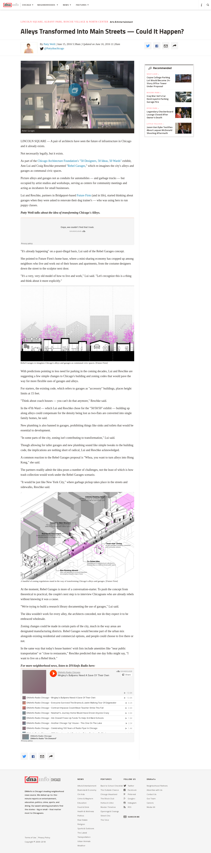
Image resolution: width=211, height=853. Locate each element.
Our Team (151, 798)
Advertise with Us (154, 790)
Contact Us (151, 794)
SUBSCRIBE (132, 816)
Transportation (83, 837)
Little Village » (155, 124)
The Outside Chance (110, 790)
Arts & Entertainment (121, 22)
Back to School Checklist (112, 785)
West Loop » (153, 74)
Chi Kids (81, 794)
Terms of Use (30, 837)
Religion (81, 824)
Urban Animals (83, 841)
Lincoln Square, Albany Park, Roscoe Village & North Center (64, 22)
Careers (150, 802)
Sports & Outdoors (85, 828)
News (67, 4)
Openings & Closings (110, 811)
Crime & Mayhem (85, 798)
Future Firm (84, 195)
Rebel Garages (76, 165)
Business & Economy (86, 790)
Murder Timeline (108, 807)
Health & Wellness (85, 811)
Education (82, 802)
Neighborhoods (47, 4)
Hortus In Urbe (107, 802)
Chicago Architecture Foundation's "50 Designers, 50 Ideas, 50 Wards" (80, 161)
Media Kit (151, 807)
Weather (81, 845)
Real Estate (82, 819)
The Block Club (107, 798)
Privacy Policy (44, 837)
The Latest (82, 832)
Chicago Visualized (109, 794)
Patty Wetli (49, 44)
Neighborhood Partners (157, 785)
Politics (80, 815)
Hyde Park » (153, 108)
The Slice (105, 819)
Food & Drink (83, 807)
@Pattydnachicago (54, 48)
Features (82, 4)
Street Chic (105, 815)
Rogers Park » (154, 92)
